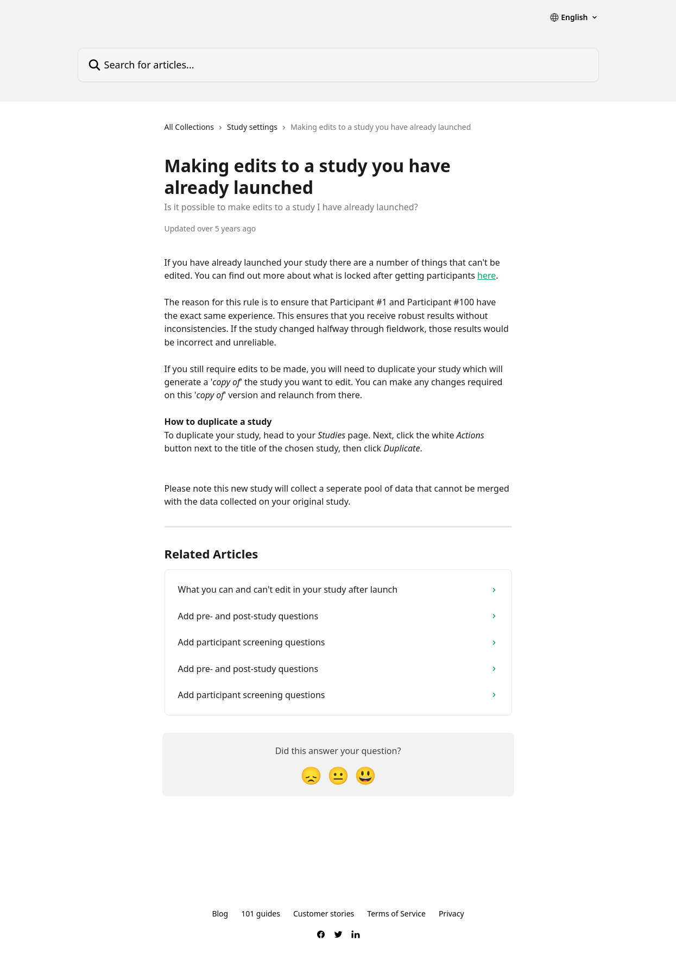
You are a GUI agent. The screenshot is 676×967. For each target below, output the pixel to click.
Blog (220, 913)
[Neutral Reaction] (338, 775)
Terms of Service (396, 913)
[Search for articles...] (338, 65)
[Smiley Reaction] (365, 775)
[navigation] (318, 131)
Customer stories (323, 913)
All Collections (189, 127)
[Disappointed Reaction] (311, 775)
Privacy (451, 913)
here (486, 275)
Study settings (252, 127)
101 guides (260, 913)
